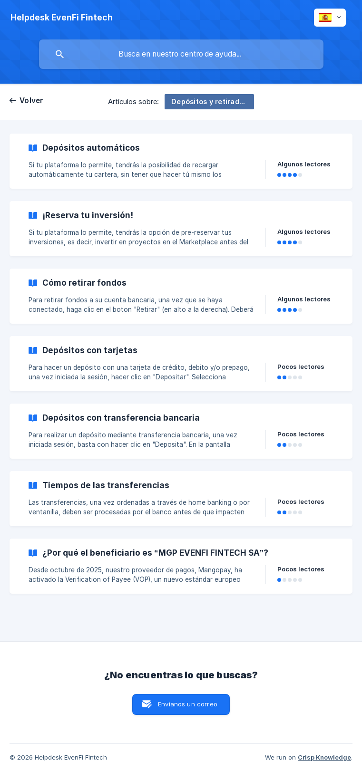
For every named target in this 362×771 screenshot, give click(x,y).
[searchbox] (181, 54)
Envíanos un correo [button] (187, 704)
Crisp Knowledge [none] (324, 757)
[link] (181, 161)
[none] (61, 18)
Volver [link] (32, 100)
